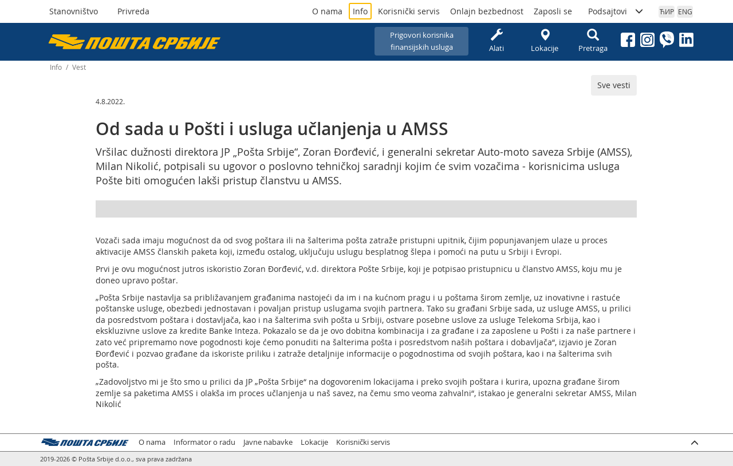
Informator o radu (204, 442)
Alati (496, 41)
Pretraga (592, 41)
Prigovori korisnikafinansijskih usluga (422, 41)
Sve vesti (613, 85)
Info (360, 11)
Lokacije (544, 41)
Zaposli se (553, 11)
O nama (327, 11)
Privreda (133, 11)
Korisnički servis (409, 11)
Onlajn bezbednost (486, 11)
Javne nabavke (268, 442)
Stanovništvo (73, 11)
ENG (685, 11)
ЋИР (667, 11)
